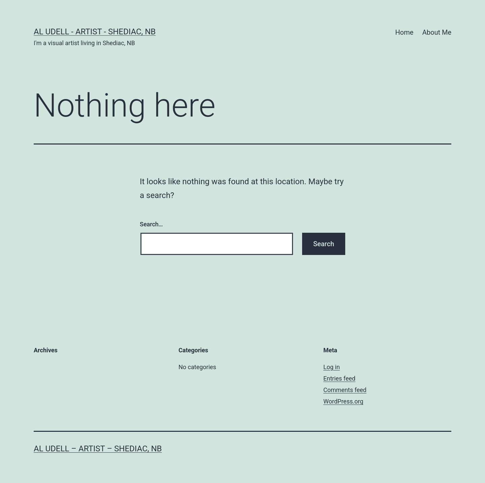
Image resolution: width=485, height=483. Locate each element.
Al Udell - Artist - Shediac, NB (95, 31)
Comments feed (344, 389)
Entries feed (339, 378)
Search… (151, 224)
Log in (331, 367)
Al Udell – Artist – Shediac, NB (98, 448)
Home (404, 32)
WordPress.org (343, 401)
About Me (436, 32)
